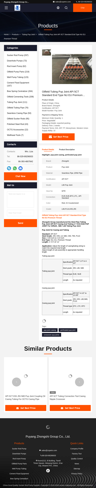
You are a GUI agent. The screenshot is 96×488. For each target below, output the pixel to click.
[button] (16, 382)
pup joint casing (50, 330)
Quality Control (77, 459)
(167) (18, 84)
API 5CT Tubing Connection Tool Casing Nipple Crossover (68, 397)
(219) (18, 72)
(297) (17, 55)
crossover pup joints (51, 335)
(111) (17, 102)
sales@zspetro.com (62, 2)
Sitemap (77, 469)
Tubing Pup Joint (28, 34)
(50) (19, 113)
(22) (17, 130)
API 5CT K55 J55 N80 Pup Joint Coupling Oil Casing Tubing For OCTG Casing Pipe (25, 397)
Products (15, 34)
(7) (15, 135)
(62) (16, 66)
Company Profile (76, 449)
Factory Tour (77, 454)
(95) (18, 119)
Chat (82, 8)
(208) (20, 97)
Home (6, 34)
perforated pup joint (68, 330)
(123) (17, 77)
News (77, 464)
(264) (20, 91)
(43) (17, 124)
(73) (17, 61)
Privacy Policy (76, 474)
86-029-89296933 (84, 2)
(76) (17, 108)
